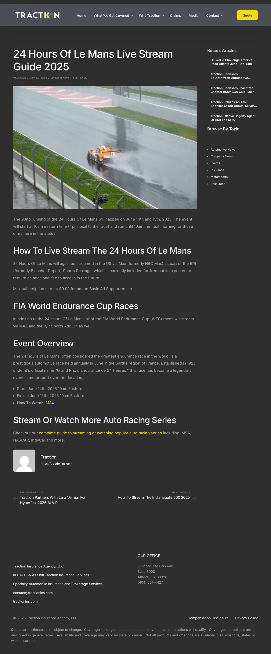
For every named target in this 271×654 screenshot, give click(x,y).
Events (215, 163)
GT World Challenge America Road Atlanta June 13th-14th (232, 62)
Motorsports (60, 78)
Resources (218, 184)
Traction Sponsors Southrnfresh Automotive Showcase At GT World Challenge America (229, 76)
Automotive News (223, 149)
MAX (50, 403)
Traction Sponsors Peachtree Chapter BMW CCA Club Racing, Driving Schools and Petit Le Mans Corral (234, 90)
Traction (19, 78)
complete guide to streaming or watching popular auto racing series (100, 433)
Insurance (217, 170)
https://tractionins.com (56, 463)
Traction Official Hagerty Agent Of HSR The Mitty (233, 118)
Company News (222, 156)
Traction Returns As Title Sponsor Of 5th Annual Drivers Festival (233, 104)
